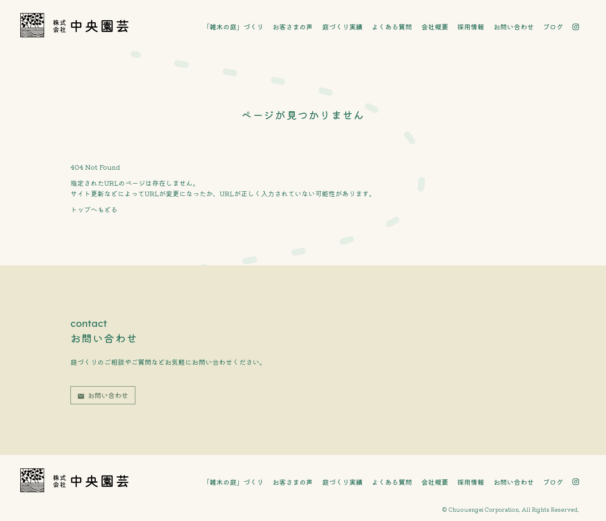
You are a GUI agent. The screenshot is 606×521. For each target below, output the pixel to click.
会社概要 (434, 26)
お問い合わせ (513, 26)
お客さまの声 (292, 26)
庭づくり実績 (342, 26)
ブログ (553, 26)
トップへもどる (94, 209)
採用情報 (470, 26)
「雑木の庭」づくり (233, 26)
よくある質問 (392, 26)
